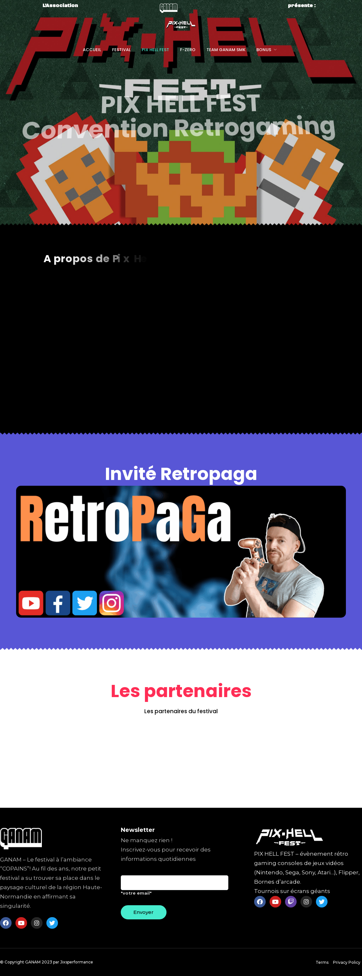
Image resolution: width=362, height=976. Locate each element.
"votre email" (175, 888)
